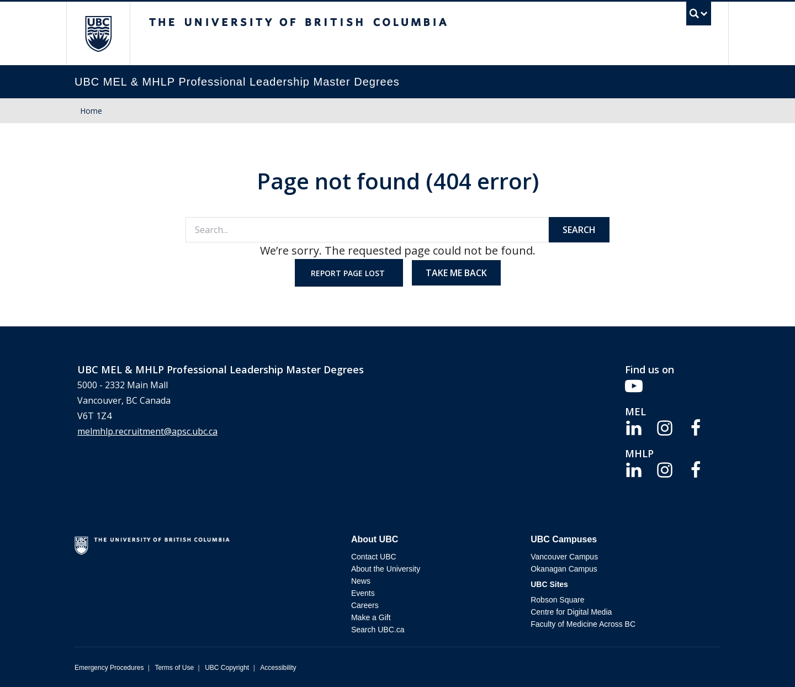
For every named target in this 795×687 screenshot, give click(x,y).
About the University (385, 568)
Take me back (456, 273)
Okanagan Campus (564, 568)
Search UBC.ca (377, 629)
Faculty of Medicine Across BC (583, 624)
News (360, 581)
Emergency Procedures (109, 668)
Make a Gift (371, 617)
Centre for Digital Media (571, 611)
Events (363, 593)
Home (91, 110)
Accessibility (278, 668)
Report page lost (349, 273)
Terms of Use (174, 668)
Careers (365, 605)
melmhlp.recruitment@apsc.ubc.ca (147, 431)
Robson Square (557, 599)
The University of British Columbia (98, 33)
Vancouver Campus (564, 556)
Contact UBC (373, 556)
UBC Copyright (227, 668)
